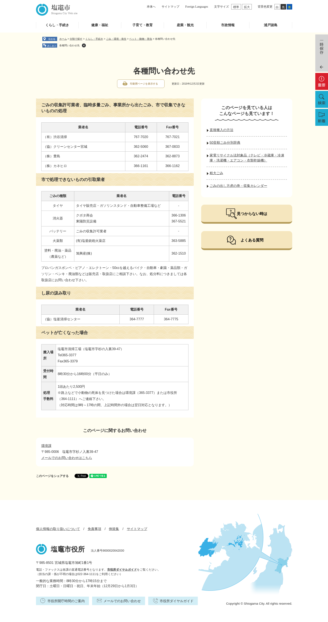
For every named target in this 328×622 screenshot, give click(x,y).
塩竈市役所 (68, 549)
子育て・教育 (142, 25)
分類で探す (76, 38)
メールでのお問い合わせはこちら (66, 458)
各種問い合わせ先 (69, 45)
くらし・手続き (57, 25)
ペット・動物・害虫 (140, 38)
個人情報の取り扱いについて (58, 529)
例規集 (114, 529)
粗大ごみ (216, 173)
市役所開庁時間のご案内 (66, 601)
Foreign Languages (196, 6)
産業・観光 (185, 25)
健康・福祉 (99, 25)
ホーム (63, 38)
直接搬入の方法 (221, 130)
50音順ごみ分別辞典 (225, 142)
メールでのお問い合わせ (122, 601)
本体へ (151, 6)
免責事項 (94, 529)
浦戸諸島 (270, 25)
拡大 (247, 7)
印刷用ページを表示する (144, 83)
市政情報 (228, 25)
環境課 (46, 446)
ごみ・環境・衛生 (116, 38)
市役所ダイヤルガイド (122, 569)
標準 (236, 7)
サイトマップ (170, 6)
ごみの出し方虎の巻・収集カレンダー (238, 186)
